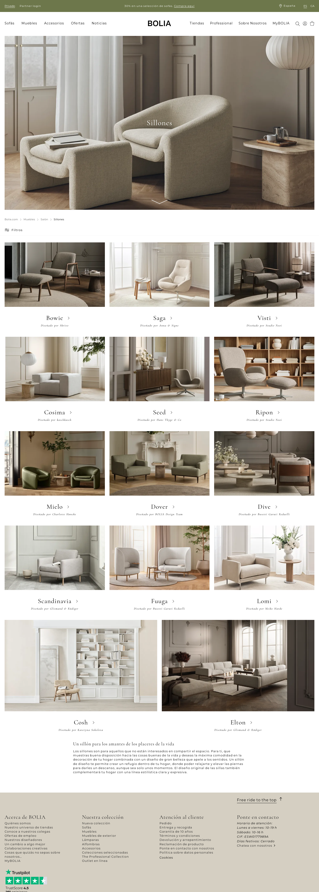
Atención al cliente (182, 817)
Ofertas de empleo (20, 835)
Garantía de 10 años (176, 831)
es (305, 6)
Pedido (166, 823)
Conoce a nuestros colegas (27, 831)
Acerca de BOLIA (25, 817)
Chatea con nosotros (254, 845)
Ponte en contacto (258, 817)
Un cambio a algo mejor (25, 844)
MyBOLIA (13, 861)
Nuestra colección (103, 817)
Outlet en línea (95, 861)
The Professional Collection (105, 856)
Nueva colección (96, 823)
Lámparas (90, 840)
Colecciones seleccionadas (105, 852)
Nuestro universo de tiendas (29, 827)
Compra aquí (184, 6)
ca (312, 6)
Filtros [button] (17, 230)
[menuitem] (11, 23)
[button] (7, 230)
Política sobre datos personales (186, 852)
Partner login (30, 6)
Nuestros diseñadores (23, 840)
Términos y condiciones (180, 835)
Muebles (89, 831)
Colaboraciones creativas (26, 848)
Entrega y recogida (176, 827)
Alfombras (91, 844)
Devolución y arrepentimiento (185, 840)
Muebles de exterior (99, 835)
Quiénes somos (18, 823)
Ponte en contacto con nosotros (187, 848)
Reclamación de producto (182, 844)
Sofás (86, 827)
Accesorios (91, 848)
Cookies (166, 857)
